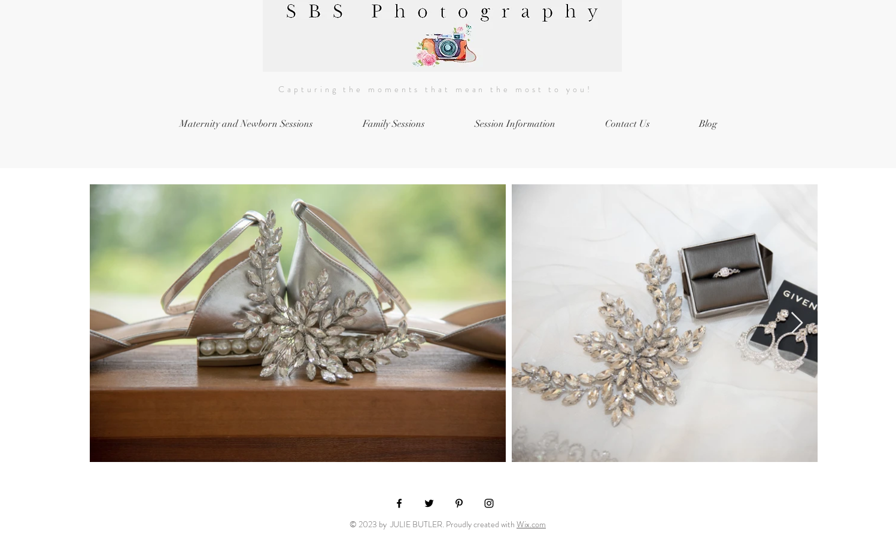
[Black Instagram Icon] (489, 503)
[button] (515, 124)
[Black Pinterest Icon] (459, 503)
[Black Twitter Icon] (429, 503)
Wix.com (531, 524)
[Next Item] (797, 323)
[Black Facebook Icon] (399, 503)
